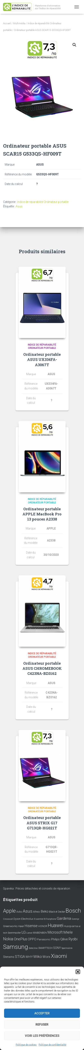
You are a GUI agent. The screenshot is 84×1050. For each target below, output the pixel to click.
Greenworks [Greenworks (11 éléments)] (10, 926)
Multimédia (19, 23)
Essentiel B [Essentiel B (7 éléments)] (40, 919)
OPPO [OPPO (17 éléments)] (32, 939)
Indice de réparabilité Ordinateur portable (42, 201)
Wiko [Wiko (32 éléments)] (37, 956)
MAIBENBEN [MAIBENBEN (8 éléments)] (40, 932)
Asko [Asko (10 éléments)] (19, 911)
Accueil (7, 23)
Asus (19, 206)
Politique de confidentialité (52, 1044)
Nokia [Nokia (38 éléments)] (8, 938)
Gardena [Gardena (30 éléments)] (64, 918)
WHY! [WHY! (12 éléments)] (29, 956)
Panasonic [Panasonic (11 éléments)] (43, 939)
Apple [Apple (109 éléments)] (9, 911)
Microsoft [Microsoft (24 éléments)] (55, 932)
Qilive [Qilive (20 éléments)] (64, 939)
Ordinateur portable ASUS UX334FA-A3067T (42, 359)
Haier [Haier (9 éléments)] (21, 926)
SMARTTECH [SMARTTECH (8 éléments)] (45, 948)
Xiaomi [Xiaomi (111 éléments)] (59, 956)
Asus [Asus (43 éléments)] (27, 911)
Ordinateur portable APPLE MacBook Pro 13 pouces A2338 (42, 514)
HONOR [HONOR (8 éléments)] (42, 926)
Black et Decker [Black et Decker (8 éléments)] (57, 911)
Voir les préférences (42, 1036)
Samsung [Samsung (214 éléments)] (15, 946)
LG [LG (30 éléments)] (23, 932)
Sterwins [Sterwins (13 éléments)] (8, 957)
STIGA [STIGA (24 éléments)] (20, 957)
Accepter (42, 1013)
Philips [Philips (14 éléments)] (55, 939)
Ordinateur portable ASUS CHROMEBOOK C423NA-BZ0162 (42, 668)
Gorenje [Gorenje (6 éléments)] (75, 919)
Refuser (42, 1024)
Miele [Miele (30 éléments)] (68, 932)
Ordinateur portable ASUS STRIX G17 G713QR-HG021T (42, 822)
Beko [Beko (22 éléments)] (44, 911)
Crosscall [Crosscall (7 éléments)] (8, 919)
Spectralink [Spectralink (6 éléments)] (67, 948)
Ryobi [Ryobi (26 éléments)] (72, 939)
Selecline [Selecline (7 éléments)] (33, 948)
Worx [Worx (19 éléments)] (46, 957)
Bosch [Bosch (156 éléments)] (73, 910)
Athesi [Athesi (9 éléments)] (36, 911)
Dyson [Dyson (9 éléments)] (17, 918)
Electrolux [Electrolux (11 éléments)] (27, 918)
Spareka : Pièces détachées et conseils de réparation (36, 888)
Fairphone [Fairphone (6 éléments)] (51, 919)
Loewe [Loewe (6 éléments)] (29, 933)
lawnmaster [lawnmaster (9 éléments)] (14, 932)
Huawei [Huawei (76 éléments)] (55, 925)
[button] (78, 972)
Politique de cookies (26, 1044)
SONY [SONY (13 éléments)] (57, 948)
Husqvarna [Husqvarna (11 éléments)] (71, 926)
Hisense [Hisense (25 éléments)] (31, 926)
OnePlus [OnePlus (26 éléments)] (20, 939)
